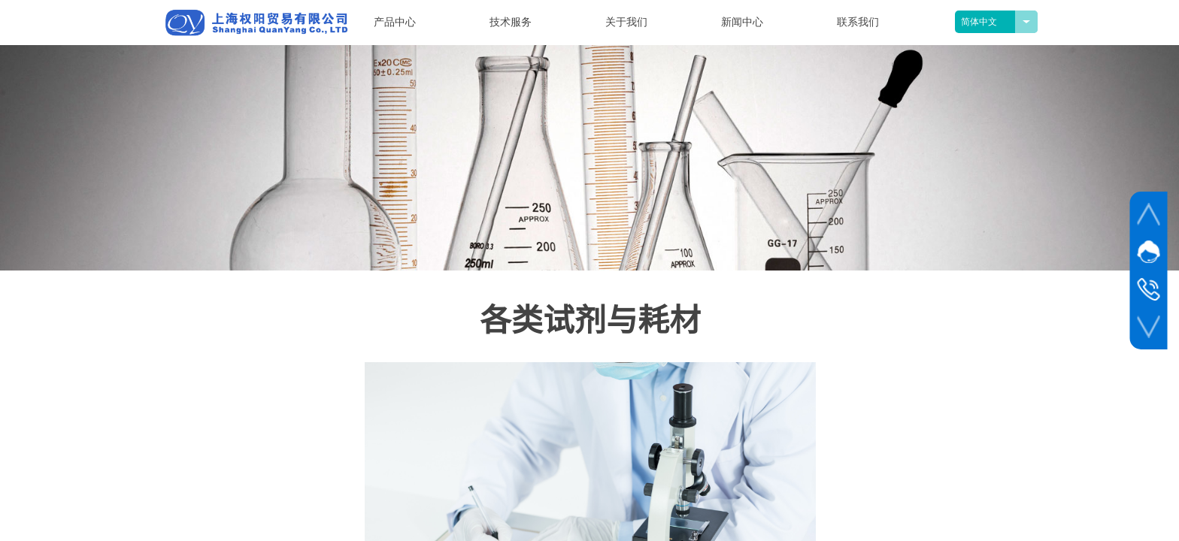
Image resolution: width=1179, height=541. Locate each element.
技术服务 (510, 22)
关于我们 (626, 22)
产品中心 (395, 22)
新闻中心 (742, 22)
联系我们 (858, 22)
